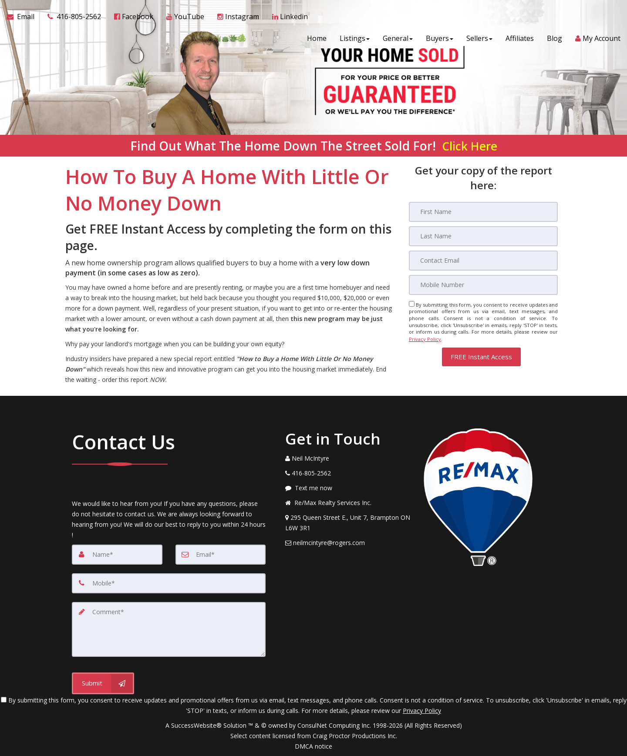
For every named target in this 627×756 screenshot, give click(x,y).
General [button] (398, 39)
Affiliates (520, 39)
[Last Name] (483, 236)
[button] (481, 356)
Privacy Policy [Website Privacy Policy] (425, 338)
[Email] (483, 261)
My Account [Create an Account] (597, 39)
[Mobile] (483, 285)
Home (317, 39)
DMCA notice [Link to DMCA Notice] (313, 746)
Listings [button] (355, 39)
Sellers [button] (479, 39)
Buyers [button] (439, 39)
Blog (554, 39)
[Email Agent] (24, 17)
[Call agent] (74, 17)
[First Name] (483, 212)
